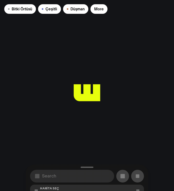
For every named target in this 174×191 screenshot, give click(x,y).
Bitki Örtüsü (20, 9)
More (99, 9)
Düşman (76, 9)
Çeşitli (49, 9)
